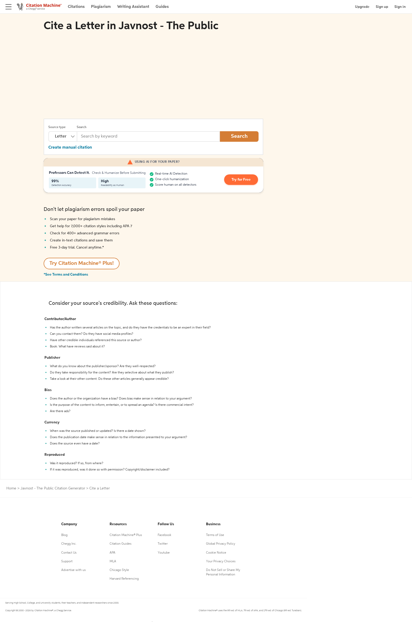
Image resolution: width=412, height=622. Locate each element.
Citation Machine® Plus (126, 535)
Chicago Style (119, 570)
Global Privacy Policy (220, 543)
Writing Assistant (133, 7)
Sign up (382, 7)
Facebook (164, 535)
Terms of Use (215, 535)
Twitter (163, 543)
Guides (162, 7)
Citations (76, 7)
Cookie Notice (216, 552)
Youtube (164, 552)
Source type (56, 127)
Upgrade (362, 7)
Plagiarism (101, 7)
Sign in (400, 7)
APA (112, 552)
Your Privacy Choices (220, 561)
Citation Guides (120, 543)
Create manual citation (70, 147)
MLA (113, 561)
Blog (64, 535)
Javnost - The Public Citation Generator (52, 488)
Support (67, 561)
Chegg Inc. (68, 543)
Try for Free (241, 179)
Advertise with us (73, 570)
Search (81, 127)
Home (11, 488)
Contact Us (68, 552)
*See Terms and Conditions (66, 274)
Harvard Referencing (124, 578)
